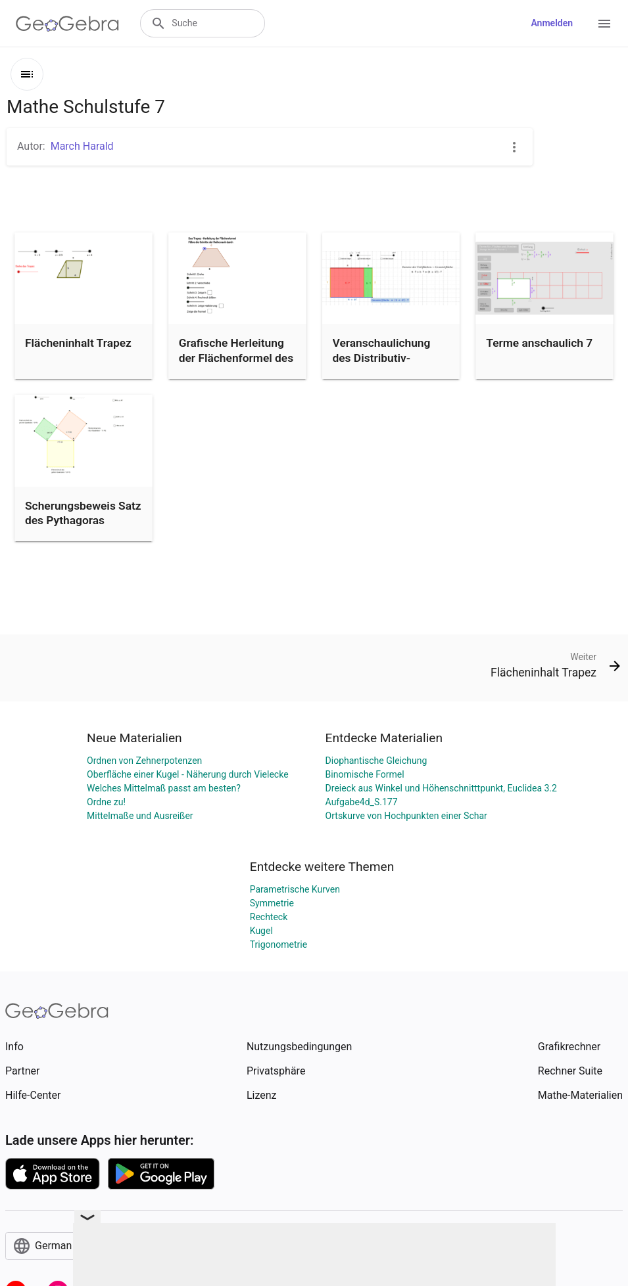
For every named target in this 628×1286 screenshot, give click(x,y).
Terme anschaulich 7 (539, 342)
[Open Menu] (604, 24)
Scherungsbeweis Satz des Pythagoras (83, 513)
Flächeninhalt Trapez (78, 342)
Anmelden (552, 23)
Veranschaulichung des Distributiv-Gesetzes (382, 357)
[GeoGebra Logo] (67, 24)
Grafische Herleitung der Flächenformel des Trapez (236, 357)
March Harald (82, 146)
